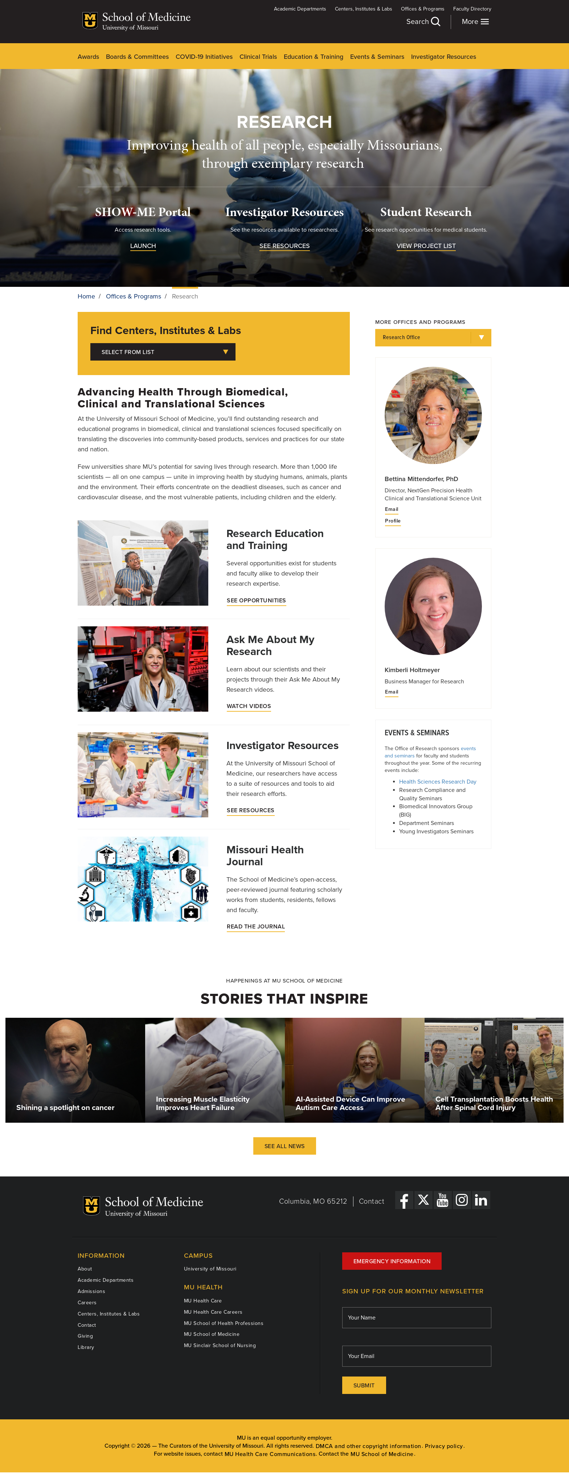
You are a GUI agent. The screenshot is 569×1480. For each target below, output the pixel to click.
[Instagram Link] (462, 1200)
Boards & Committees (137, 57)
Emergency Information (392, 1261)
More (475, 22)
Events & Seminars (377, 57)
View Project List (426, 246)
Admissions (91, 1291)
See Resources (284, 246)
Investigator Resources (443, 57)
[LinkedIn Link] (481, 1200)
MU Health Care (203, 1301)
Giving (85, 1336)
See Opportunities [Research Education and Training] (256, 600)
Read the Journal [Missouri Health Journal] (256, 926)
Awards (88, 57)
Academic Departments (300, 9)
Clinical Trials (258, 57)
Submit (364, 1385)
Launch (143, 246)
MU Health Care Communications (270, 1454)
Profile (393, 521)
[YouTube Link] (443, 1200)
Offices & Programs (423, 9)
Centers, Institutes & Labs (363, 9)
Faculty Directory (472, 9)
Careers (87, 1303)
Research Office (402, 337)
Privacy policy (444, 1446)
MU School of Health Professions (224, 1323)
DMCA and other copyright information (368, 1446)
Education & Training (313, 57)
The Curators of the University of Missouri (210, 1445)
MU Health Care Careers (213, 1312)
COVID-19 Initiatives (204, 57)
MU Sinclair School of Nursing (220, 1345)
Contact (372, 1201)
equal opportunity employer (296, 1438)
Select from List (165, 352)
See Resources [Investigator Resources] (251, 810)
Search (423, 22)
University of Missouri (210, 1269)
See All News (285, 1146)
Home (86, 296)
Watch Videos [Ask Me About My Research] (249, 706)
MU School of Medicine (212, 1334)
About (85, 1269)
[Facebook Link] (404, 1200)
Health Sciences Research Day (437, 781)
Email (391, 509)
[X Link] (423, 1200)
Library (86, 1347)
